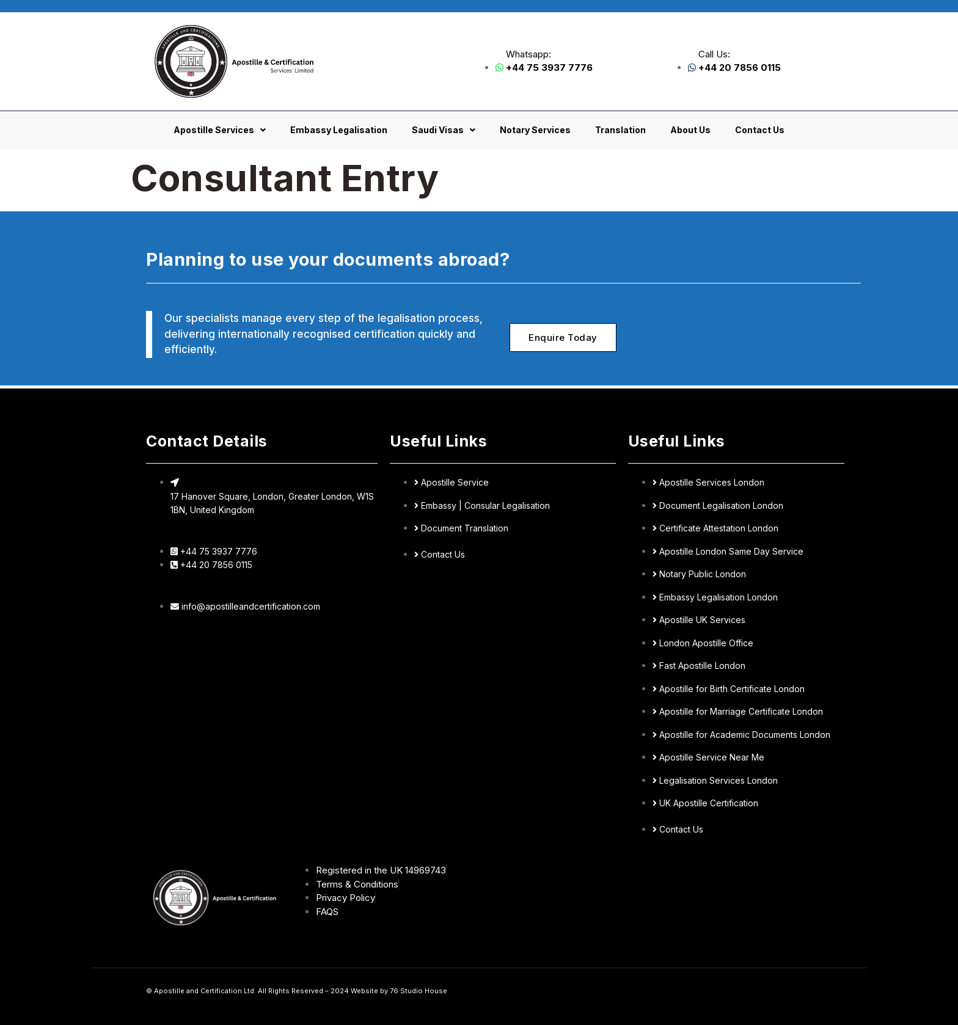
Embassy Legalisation (338, 130)
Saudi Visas (443, 130)
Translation (620, 130)
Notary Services (535, 130)
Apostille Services (220, 130)
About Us (690, 130)
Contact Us (759, 130)
